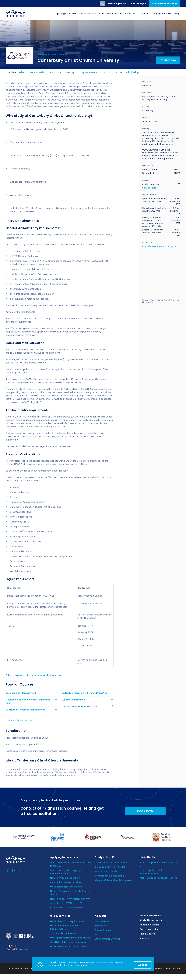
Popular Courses (113, 72)
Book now (145, 811)
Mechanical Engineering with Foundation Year (28, 701)
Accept (142, 965)
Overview (11, 72)
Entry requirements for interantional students (31, 675)
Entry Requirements (89, 72)
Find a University (59, 54)
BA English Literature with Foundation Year (85, 693)
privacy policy (80, 965)
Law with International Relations (79, 706)
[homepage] (15, 13)
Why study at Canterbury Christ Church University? (47, 72)
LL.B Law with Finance (73, 699)
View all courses (18, 720)
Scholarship (132, 72)
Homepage (43, 54)
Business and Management (21, 693)
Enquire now (168, 60)
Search (102, 3)
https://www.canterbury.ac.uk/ (157, 246)
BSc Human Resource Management (25, 709)
